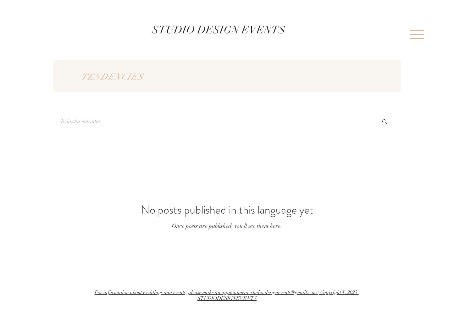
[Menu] (417, 34)
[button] (384, 122)
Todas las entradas (80, 121)
